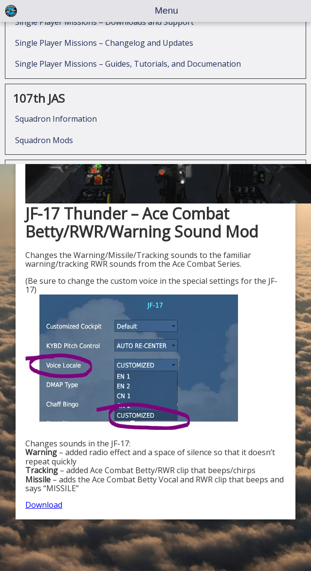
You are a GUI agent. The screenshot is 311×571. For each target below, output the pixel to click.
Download (43, 504)
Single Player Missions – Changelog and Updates (104, 48)
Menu (166, 10)
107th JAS (39, 104)
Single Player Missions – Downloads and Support (104, 27)
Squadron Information (56, 124)
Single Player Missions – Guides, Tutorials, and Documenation (128, 69)
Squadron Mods (44, 146)
